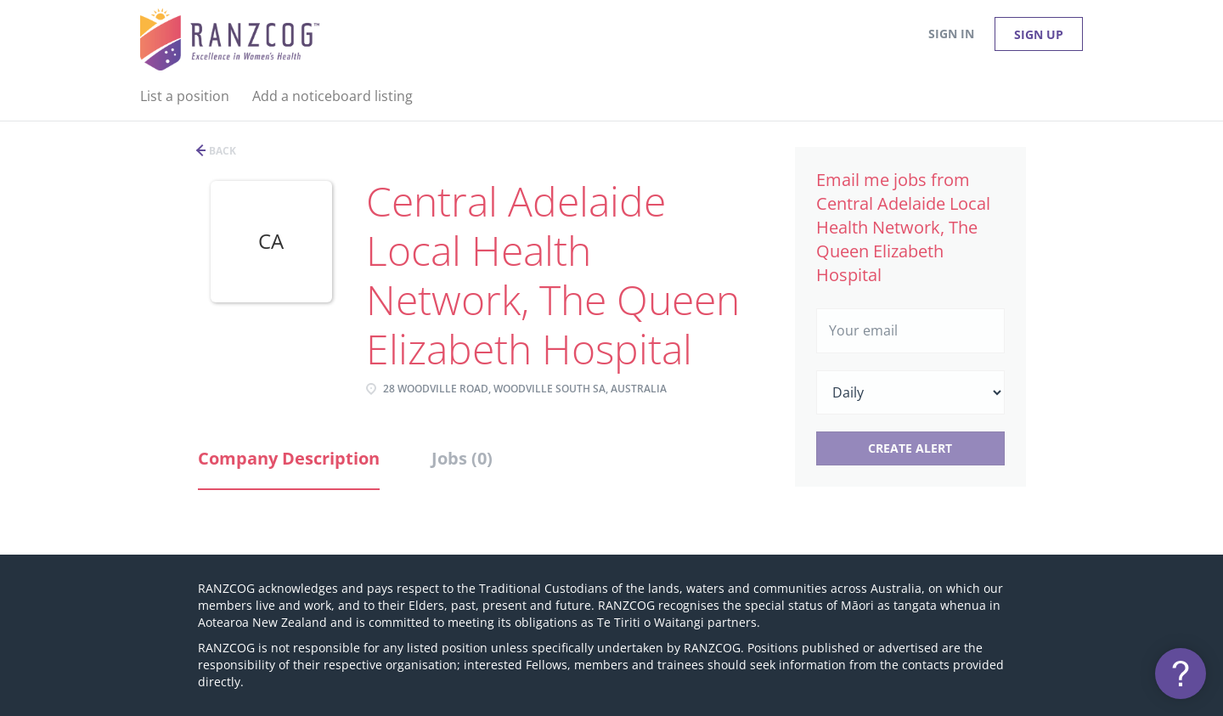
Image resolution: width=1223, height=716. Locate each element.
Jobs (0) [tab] (462, 458)
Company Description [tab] (289, 458)
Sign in (951, 33)
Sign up (1038, 34)
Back (221, 151)
